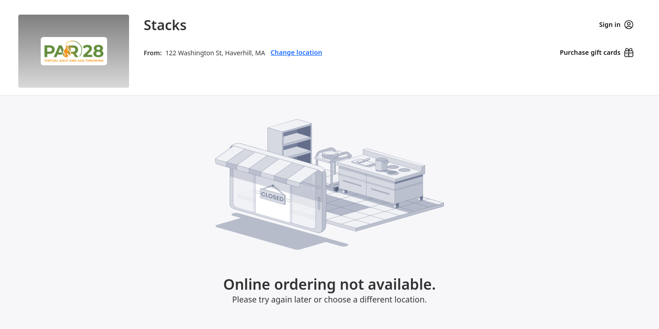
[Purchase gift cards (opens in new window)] (596, 52)
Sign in (616, 24)
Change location (296, 52)
